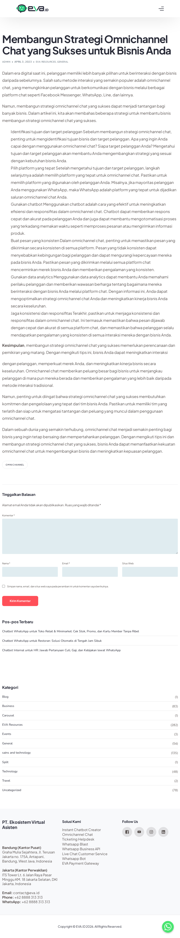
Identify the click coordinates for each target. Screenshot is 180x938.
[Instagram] (151, 831)
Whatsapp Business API (81, 849)
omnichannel (15, 464)
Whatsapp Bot (74, 858)
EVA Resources (46, 61)
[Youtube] (139, 831)
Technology (9, 771)
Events (6, 734)
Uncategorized (11, 790)
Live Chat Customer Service (84, 854)
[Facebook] (127, 831)
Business (8, 706)
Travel (6, 781)
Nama (6, 563)
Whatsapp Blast (75, 844)
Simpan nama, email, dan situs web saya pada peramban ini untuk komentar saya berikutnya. (58, 586)
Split (5, 762)
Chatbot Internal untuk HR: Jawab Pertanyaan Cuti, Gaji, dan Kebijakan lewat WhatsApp (61, 650)
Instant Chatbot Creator (81, 829)
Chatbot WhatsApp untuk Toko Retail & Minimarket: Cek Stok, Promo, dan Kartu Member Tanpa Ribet (70, 631)
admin (6, 61)
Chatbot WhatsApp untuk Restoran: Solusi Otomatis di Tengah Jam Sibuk (52, 641)
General (62, 61)
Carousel (8, 715)
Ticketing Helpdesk (78, 839)
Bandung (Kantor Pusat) (21, 847)
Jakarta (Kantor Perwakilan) (24, 870)
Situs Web (128, 563)
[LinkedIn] (163, 831)
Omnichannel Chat (77, 834)
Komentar (8, 515)
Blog (5, 697)
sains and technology (16, 753)
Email (66, 563)
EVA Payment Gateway (80, 863)
